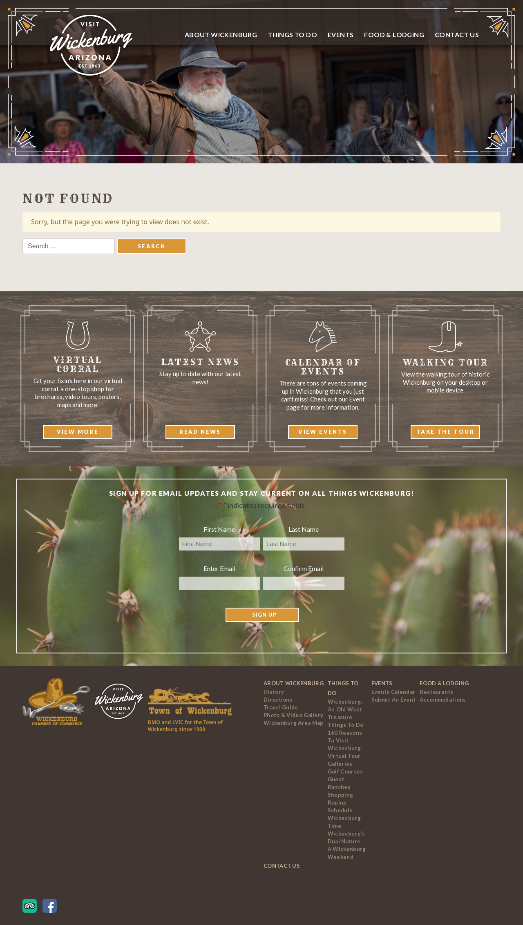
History (274, 692)
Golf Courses (345, 771)
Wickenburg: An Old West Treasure (345, 709)
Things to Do (346, 725)
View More (78, 431)
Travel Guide (281, 707)
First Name (219, 529)
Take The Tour (445, 431)
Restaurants (436, 692)
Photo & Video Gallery (293, 715)
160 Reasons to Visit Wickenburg (345, 740)
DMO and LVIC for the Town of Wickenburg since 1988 (185, 726)
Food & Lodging (394, 34)
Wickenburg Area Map (294, 723)
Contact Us (457, 34)
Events (340, 34)
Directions (278, 699)
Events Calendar (393, 692)
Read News (200, 431)
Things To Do (292, 34)
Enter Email (219, 568)
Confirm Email (304, 568)
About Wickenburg (221, 34)
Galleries (340, 763)
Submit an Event (393, 699)
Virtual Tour (344, 756)
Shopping (340, 794)
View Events (322, 431)
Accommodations (443, 699)
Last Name (303, 529)
